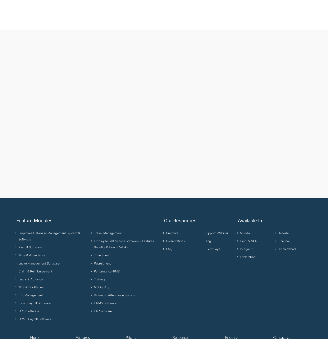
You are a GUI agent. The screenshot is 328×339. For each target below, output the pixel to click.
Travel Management (108, 214)
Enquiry (231, 318)
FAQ (169, 229)
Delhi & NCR (248, 222)
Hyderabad (248, 237)
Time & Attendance (31, 236)
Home (35, 318)
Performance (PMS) (107, 252)
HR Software (103, 292)
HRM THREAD (42, 333)
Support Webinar (216, 214)
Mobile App (102, 268)
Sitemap (101, 333)
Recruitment (102, 244)
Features (83, 318)
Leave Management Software (39, 244)
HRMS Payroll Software (34, 300)
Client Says (212, 229)
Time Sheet (102, 236)
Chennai (284, 222)
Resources (181, 318)
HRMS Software (105, 284)
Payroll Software (30, 228)
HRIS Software (28, 292)
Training (99, 260)
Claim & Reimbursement (35, 252)
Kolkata (283, 214)
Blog (208, 222)
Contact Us (282, 318)
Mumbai (245, 214)
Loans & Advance (30, 260)
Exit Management (30, 276)
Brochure (172, 214)
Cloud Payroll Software (34, 284)
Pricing (131, 318)
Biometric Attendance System (114, 276)
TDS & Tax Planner (31, 268)
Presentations (175, 222)
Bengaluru (247, 229)
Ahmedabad (287, 229)
